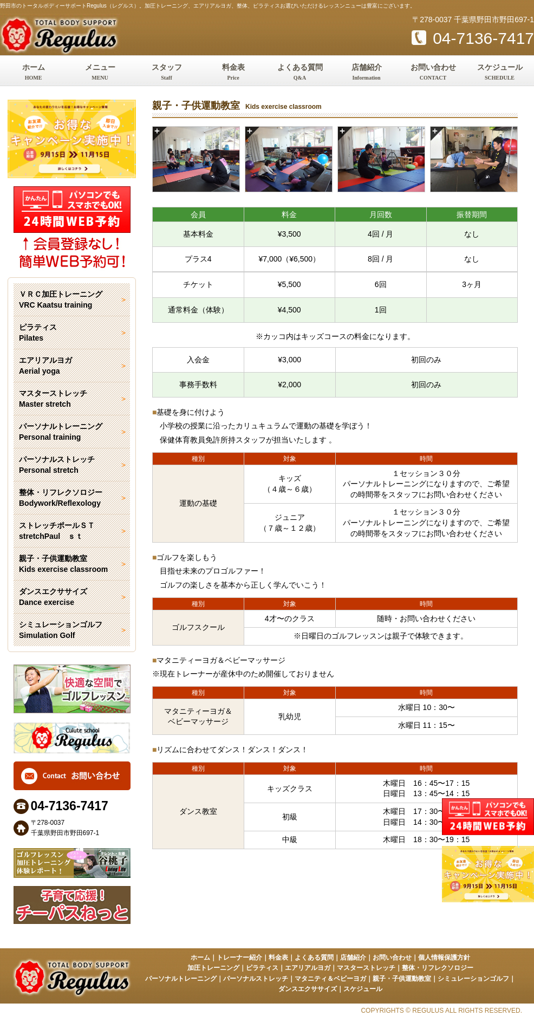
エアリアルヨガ (307, 968)
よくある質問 (299, 73)
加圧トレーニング (213, 968)
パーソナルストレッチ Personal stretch (57, 464)
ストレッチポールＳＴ (72, 531)
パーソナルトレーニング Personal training (60, 431)
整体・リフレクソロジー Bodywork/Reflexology (60, 497)
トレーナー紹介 (239, 957)
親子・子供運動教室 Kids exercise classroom (63, 564)
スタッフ (166, 73)
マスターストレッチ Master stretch (53, 398)
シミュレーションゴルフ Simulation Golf (60, 630)
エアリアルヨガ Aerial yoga (45, 365)
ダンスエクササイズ (307, 989)
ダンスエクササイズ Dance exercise (53, 597)
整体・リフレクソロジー (437, 968)
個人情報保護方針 (444, 957)
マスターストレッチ (366, 968)
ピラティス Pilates (38, 332)
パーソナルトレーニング (181, 978)
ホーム (33, 73)
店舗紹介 (366, 73)
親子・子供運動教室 (402, 978)
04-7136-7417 (473, 38)
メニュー (100, 73)
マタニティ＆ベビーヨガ (330, 978)
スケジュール (499, 73)
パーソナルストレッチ (255, 978)
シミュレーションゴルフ (473, 978)
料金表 (233, 73)
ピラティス (262, 968)
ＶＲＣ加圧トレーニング (72, 300)
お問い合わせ (433, 73)
